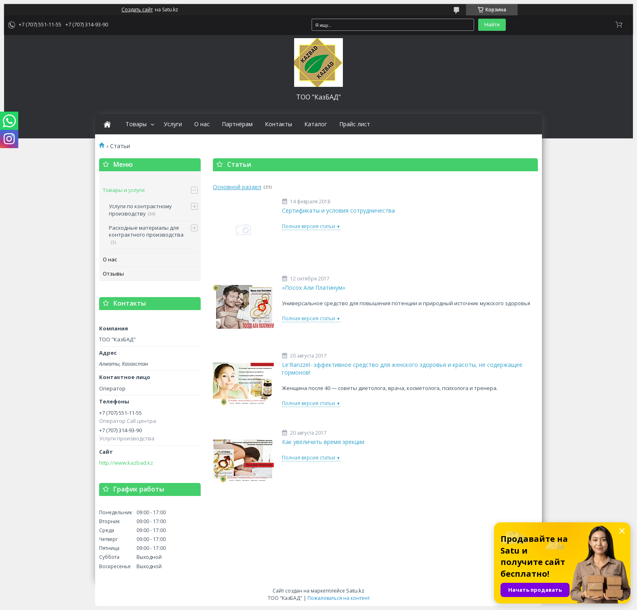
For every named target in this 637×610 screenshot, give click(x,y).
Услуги (173, 124)
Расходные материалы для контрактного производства (146, 231)
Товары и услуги (124, 190)
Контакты (278, 124)
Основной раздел (237, 187)
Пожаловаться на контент (339, 598)
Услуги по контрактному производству (140, 210)
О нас (202, 124)
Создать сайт (137, 10)
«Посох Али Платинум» (313, 287)
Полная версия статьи (308, 226)
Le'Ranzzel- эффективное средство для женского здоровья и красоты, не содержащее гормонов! (402, 368)
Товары (136, 124)
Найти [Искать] (492, 25)
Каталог (315, 124)
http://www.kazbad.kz (126, 462)
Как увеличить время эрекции (323, 442)
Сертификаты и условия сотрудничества (338, 210)
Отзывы (113, 273)
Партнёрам (237, 124)
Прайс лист (354, 124)
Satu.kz (355, 590)
